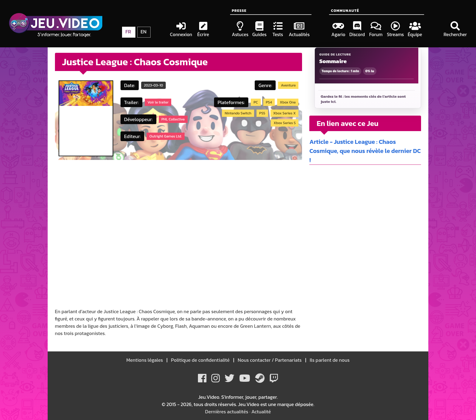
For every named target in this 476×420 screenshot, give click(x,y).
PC (255, 102)
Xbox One (288, 102)
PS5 (262, 113)
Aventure (288, 85)
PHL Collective (173, 119)
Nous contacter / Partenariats (269, 360)
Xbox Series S (285, 123)
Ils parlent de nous (329, 360)
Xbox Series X (284, 113)
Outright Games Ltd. (165, 136)
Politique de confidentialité (200, 360)
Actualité (261, 411)
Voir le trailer (158, 102)
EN (143, 31)
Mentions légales (145, 360)
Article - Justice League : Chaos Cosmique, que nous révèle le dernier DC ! (365, 150)
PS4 (269, 102)
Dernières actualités (226, 411)
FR (128, 31)
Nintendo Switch (238, 113)
